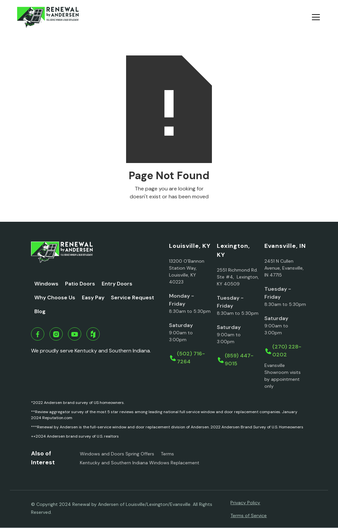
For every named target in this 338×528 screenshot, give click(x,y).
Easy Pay (93, 297)
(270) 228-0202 (286, 350)
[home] (48, 17)
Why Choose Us (54, 297)
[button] (314, 17)
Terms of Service (248, 515)
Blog (40, 311)
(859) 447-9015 (239, 359)
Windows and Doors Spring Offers (117, 454)
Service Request (132, 297)
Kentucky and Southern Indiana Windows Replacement (139, 463)
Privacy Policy (245, 503)
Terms (167, 454)
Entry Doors (117, 283)
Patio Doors (80, 283)
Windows (46, 283)
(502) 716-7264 (191, 357)
